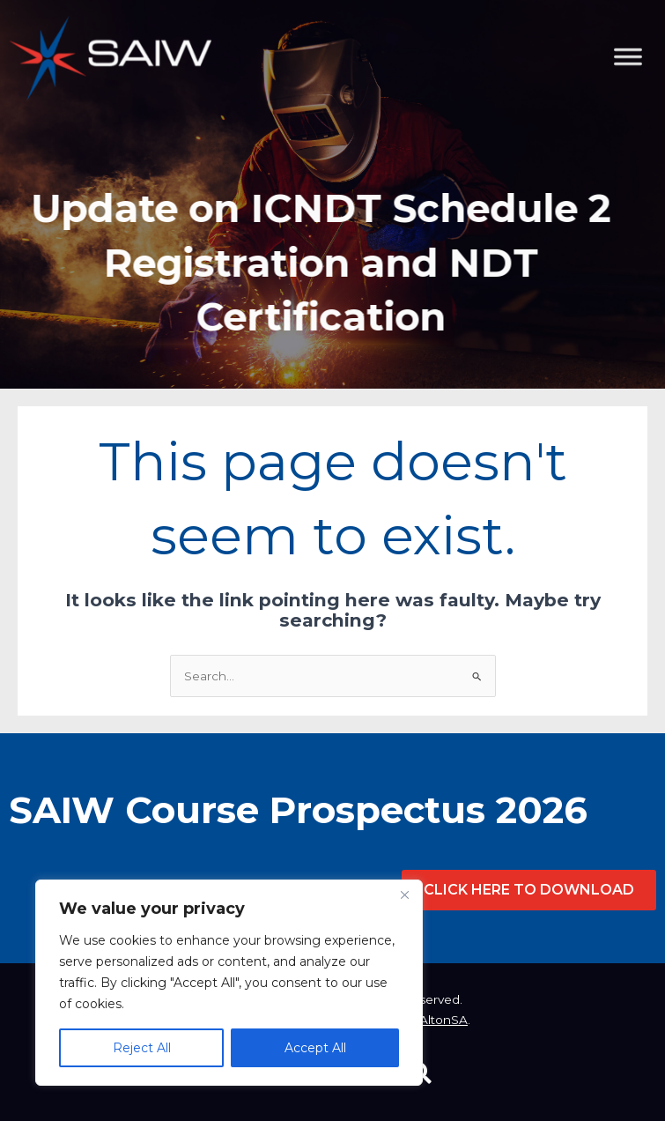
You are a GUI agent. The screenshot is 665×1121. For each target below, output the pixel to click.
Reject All (142, 1048)
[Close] (404, 894)
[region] (229, 983)
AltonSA (443, 1020)
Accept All (315, 1048)
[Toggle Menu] (642, 145)
